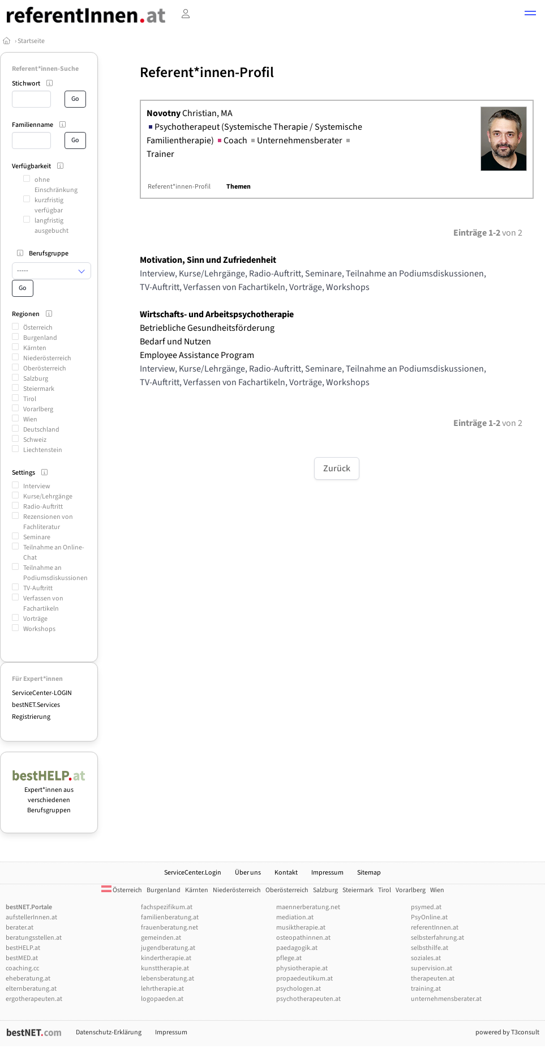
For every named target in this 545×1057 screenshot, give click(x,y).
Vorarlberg (38, 409)
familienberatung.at (170, 917)
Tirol (29, 399)
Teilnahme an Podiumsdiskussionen (55, 573)
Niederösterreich (47, 358)
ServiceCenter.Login (192, 872)
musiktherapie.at (300, 927)
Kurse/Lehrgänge (47, 496)
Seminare (36, 537)
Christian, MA (190, 113)
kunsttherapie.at (165, 968)
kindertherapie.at (166, 958)
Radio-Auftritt (43, 507)
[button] (530, 14)
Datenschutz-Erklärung (108, 1032)
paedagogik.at (296, 948)
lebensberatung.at (167, 978)
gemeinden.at (161, 938)
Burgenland (40, 338)
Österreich (38, 328)
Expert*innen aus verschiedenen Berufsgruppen (49, 795)
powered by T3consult (507, 1032)
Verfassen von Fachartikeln (43, 603)
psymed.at (426, 907)
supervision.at (431, 968)
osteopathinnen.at (303, 938)
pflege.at (289, 958)
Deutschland (41, 429)
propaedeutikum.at (304, 978)
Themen (238, 186)
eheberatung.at (28, 978)
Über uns (248, 872)
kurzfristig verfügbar (49, 205)
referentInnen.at (434, 927)
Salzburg (35, 378)
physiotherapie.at (302, 968)
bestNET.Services (36, 705)
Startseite (31, 41)
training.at (426, 989)
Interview (36, 486)
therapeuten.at (432, 978)
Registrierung (31, 717)
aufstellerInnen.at (31, 917)
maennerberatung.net (308, 907)
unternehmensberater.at (446, 999)
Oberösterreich (44, 368)
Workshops (39, 629)
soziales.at (426, 958)
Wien (30, 419)
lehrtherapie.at (162, 989)
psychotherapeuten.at (308, 999)
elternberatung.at (31, 989)
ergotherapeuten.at (34, 999)
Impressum (327, 872)
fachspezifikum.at (166, 907)
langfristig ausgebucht (51, 226)
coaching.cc (22, 968)
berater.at (19, 927)
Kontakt (286, 872)
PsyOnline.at (429, 917)
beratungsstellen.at (34, 938)
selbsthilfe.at (429, 948)
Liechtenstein (42, 450)
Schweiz (34, 440)
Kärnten (34, 348)
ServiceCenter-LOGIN (42, 693)
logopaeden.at (162, 999)
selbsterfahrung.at (437, 938)
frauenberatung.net (169, 927)
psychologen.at (298, 989)
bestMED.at (22, 958)
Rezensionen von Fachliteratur (48, 522)
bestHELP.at (23, 948)
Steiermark (38, 389)
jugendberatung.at (168, 948)
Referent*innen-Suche (45, 69)
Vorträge (35, 619)
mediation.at (295, 917)
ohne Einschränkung (56, 185)
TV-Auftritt (38, 588)
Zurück (336, 468)
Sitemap (369, 872)
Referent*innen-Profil (179, 186)
